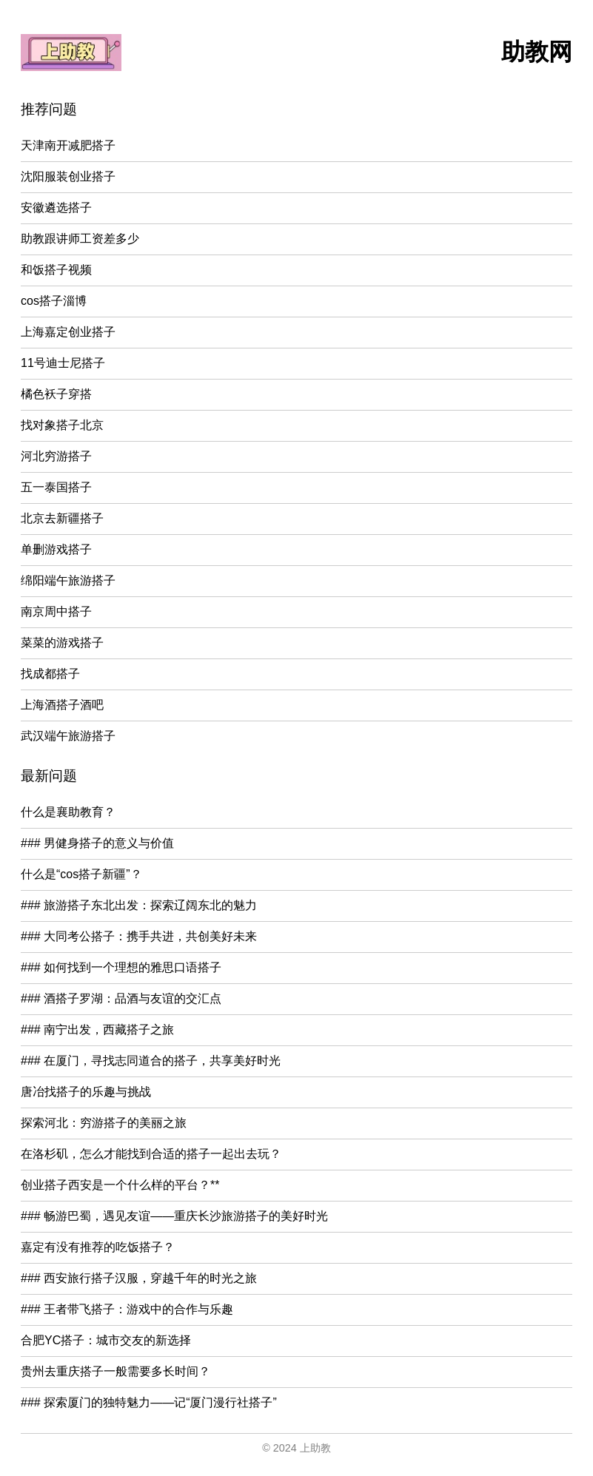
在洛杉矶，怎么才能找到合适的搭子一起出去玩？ (151, 1154)
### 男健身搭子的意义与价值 (97, 843)
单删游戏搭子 (56, 549)
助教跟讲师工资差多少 (80, 238)
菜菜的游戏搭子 (62, 642)
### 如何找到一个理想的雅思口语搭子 (121, 967)
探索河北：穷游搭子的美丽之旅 (104, 1122)
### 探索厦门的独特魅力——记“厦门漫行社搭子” (149, 1402)
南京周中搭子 (56, 611)
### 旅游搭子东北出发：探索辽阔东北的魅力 (139, 905)
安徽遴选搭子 (56, 207)
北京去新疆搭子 (62, 518)
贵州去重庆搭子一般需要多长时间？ (115, 1371)
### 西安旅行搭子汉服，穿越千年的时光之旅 (139, 1278)
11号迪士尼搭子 (63, 363)
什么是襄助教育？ (68, 812)
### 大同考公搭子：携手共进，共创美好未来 (139, 936)
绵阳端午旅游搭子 (68, 580)
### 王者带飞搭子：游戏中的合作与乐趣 (127, 1309)
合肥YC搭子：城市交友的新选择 (106, 1340)
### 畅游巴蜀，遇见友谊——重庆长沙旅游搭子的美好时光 (174, 1216)
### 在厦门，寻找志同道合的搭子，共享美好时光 (151, 1060)
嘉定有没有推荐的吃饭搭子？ (98, 1247)
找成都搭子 (50, 673)
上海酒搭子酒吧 (62, 704)
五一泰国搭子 (56, 487)
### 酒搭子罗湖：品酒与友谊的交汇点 (121, 998)
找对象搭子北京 (62, 425)
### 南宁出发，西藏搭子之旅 (97, 1029)
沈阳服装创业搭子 (68, 176)
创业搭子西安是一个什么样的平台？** (120, 1185)
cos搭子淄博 (54, 300)
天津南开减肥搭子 (68, 145)
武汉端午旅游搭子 (68, 735)
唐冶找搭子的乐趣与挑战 (86, 1091)
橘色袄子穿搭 (56, 394)
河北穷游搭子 (56, 456)
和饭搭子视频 (56, 269)
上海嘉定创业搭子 (68, 332)
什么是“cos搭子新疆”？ (81, 874)
